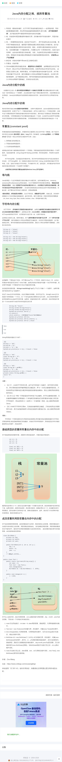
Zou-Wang (11, 659)
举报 (52, 19)
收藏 (46, 19)
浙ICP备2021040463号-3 (44, 760)
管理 (20, 3)
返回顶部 (56, 695)
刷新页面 (49, 695)
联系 (13, 3)
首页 (5, 3)
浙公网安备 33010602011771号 (21, 760)
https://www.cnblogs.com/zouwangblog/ (21, 664)
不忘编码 (28, 19)
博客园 (25, 758)
